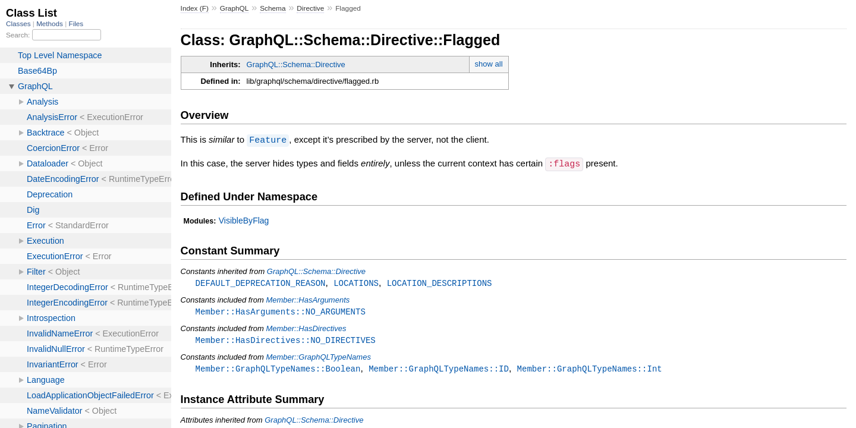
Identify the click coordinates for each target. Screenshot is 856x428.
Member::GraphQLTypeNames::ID (439, 369)
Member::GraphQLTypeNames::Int (589, 369)
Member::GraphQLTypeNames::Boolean (278, 369)
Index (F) (195, 8)
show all (489, 63)
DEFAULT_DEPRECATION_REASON (261, 282)
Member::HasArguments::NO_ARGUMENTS (281, 311)
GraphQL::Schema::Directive (296, 64)
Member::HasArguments (308, 299)
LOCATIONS (356, 282)
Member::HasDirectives (306, 328)
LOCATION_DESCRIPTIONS (439, 282)
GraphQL (234, 8)
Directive (310, 8)
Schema (272, 8)
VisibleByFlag (244, 219)
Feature (268, 140)
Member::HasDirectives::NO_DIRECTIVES (286, 340)
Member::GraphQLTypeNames (318, 357)
